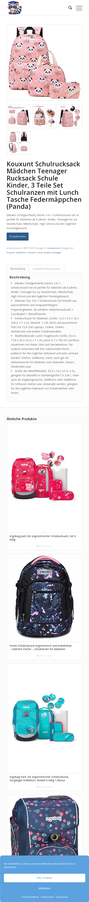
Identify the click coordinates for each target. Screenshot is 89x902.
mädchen (21, 252)
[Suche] (68, 7)
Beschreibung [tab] (18, 268)
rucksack (31, 252)
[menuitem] (68, 7)
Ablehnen (44, 888)
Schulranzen (53, 248)
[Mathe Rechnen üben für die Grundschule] (37, 7)
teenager (56, 252)
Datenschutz (47, 897)
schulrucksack (44, 252)
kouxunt (11, 252)
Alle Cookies (44, 877)
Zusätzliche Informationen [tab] (46, 268)
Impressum (62, 897)
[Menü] (77, 7)
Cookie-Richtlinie (30, 897)
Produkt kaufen (17, 236)
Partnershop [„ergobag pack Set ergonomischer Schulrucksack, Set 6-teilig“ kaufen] (44, 546)
